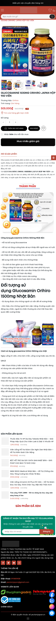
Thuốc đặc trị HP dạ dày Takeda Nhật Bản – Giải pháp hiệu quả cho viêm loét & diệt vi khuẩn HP (32, 440)
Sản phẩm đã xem (28, 506)
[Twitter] (8, 563)
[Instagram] (19, 563)
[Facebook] (3, 563)
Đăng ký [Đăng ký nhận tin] (46, 531)
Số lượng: (5, 118)
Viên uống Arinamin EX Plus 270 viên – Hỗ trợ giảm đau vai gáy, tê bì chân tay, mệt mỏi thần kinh (32, 483)
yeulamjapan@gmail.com (18, 582)
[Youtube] (14, 563)
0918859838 (15, 578)
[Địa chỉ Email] (28, 531)
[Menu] (2, 10)
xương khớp (47, 301)
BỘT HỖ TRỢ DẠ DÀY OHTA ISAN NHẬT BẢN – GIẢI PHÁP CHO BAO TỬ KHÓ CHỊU (31, 461)
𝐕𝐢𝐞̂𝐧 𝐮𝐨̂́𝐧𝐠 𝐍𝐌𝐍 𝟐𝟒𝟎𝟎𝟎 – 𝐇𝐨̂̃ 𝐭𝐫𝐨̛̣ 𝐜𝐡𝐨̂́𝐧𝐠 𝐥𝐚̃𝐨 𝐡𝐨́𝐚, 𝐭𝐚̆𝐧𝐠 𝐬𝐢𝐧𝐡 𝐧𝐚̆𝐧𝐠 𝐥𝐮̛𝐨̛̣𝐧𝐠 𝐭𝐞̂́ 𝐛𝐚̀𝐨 (31, 494)
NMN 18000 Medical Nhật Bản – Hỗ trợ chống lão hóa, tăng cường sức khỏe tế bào (31, 472)
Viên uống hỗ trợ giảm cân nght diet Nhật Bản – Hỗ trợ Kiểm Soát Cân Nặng (31, 451)
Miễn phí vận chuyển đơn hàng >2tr (28, 3)
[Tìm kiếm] (52, 16)
